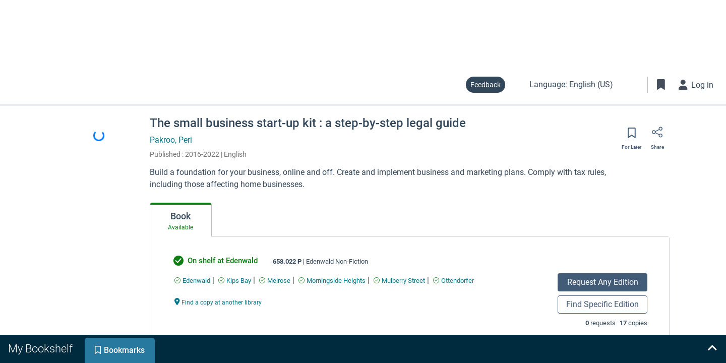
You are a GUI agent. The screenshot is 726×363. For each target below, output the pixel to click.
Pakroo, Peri (171, 140)
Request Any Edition (602, 282)
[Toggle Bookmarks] (661, 85)
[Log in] (696, 85)
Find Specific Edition (602, 304)
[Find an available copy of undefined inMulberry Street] (399, 280)
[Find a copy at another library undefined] (218, 302)
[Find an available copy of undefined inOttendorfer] (453, 280)
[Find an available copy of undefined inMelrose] (274, 280)
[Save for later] (632, 136)
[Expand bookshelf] (712, 349)
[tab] (181, 220)
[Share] (657, 135)
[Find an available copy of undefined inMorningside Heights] (332, 280)
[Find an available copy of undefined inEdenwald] (192, 280)
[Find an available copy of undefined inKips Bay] (234, 280)
